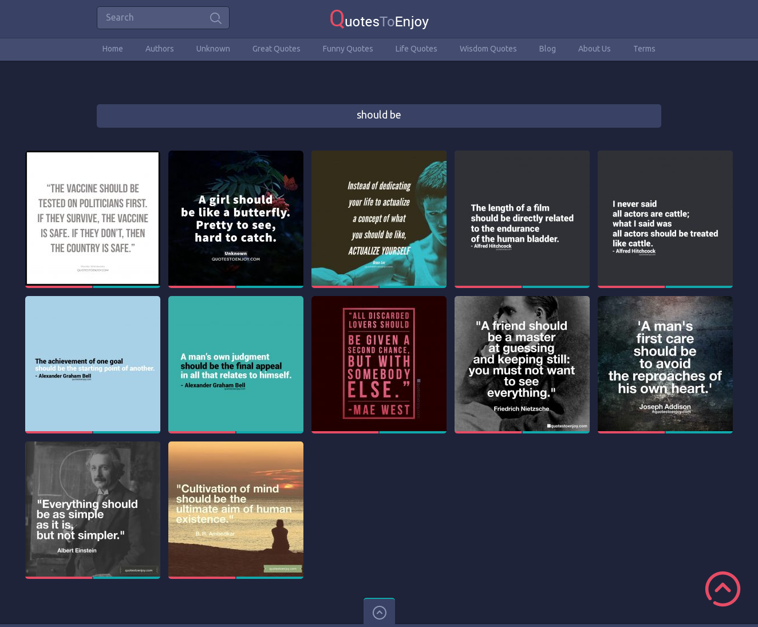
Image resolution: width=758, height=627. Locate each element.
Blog (547, 48)
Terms (644, 48)
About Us (594, 48)
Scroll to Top (723, 589)
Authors (159, 48)
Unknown (213, 48)
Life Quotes (416, 48)
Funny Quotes (348, 48)
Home (112, 48)
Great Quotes (276, 48)
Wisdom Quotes (488, 48)
